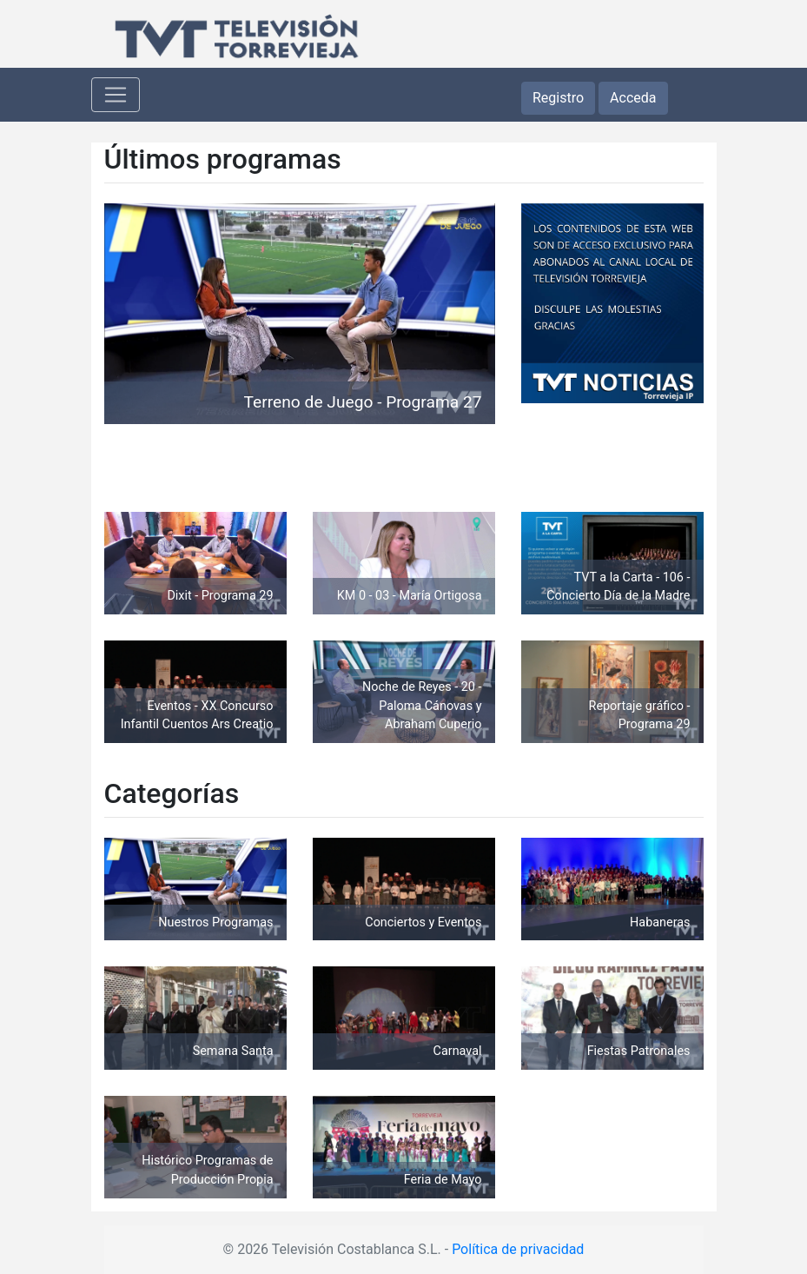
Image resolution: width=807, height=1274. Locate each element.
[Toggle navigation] (115, 94)
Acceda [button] (633, 98)
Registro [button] (558, 98)
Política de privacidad (518, 1249)
